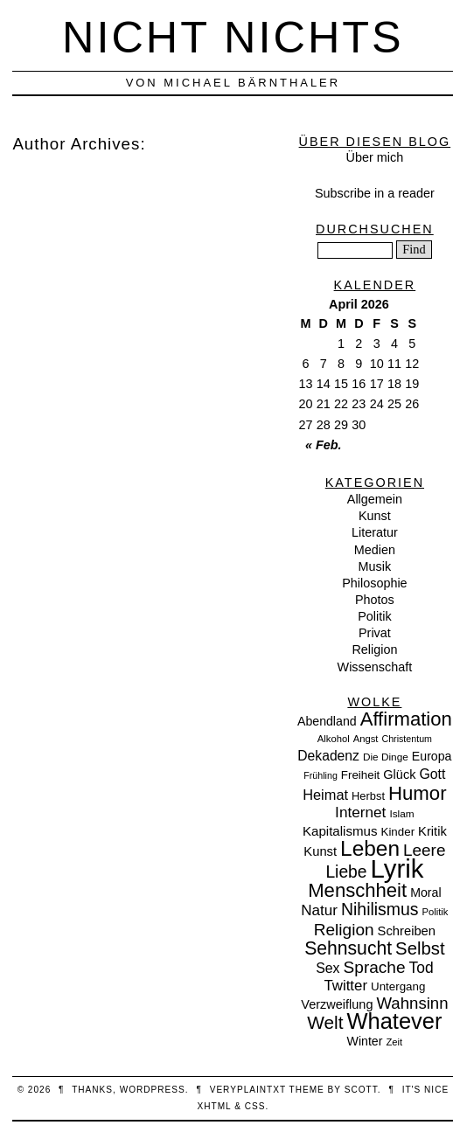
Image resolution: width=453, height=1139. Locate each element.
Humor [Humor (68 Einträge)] (417, 793)
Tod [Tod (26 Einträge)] (421, 967)
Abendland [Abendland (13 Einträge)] (327, 721)
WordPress (152, 1089)
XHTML (215, 1106)
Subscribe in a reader (375, 193)
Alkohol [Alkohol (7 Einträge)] (333, 738)
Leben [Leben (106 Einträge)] (370, 848)
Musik (375, 566)
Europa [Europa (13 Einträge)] (432, 756)
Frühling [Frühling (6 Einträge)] (320, 775)
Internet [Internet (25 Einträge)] (360, 812)
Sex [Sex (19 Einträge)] (327, 968)
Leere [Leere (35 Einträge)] (424, 850)
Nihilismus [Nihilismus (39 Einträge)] (379, 909)
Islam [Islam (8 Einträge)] (401, 814)
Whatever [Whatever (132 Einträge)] (395, 1021)
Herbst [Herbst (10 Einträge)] (368, 795)
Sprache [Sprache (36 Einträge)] (375, 967)
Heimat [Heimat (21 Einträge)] (325, 794)
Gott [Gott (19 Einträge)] (432, 774)
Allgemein (374, 499)
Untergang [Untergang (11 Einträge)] (398, 986)
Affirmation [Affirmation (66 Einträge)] (406, 719)
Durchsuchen (375, 229)
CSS (255, 1106)
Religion (374, 649)
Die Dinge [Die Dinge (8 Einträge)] (385, 757)
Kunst (375, 516)
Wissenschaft (375, 667)
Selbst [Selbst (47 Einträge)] (420, 948)
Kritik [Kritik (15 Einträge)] (432, 831)
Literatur (375, 532)
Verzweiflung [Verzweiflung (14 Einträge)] (337, 1004)
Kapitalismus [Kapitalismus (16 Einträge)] (340, 830)
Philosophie (374, 583)
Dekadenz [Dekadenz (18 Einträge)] (328, 755)
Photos (374, 600)
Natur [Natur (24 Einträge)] (319, 910)
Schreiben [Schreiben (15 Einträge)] (407, 931)
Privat (375, 633)
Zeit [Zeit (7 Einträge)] (394, 1042)
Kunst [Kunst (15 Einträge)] (320, 851)
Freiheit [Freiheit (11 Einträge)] (360, 774)
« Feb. (323, 445)
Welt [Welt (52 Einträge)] (325, 1022)
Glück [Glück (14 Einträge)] (399, 774)
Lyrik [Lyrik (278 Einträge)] (397, 868)
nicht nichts (233, 37)
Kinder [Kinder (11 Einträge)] (398, 831)
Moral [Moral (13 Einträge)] (425, 892)
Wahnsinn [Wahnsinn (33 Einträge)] (413, 1003)
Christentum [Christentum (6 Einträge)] (407, 738)
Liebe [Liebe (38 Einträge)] (345, 872)
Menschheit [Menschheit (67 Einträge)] (357, 890)
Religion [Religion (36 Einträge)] (344, 929)
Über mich (375, 157)
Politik (374, 616)
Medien (374, 550)
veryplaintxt (248, 1089)
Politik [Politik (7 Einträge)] (435, 911)
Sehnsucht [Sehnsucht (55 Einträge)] (348, 948)
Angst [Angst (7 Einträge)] (366, 738)
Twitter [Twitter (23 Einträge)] (345, 985)
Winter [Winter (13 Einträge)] (365, 1041)
